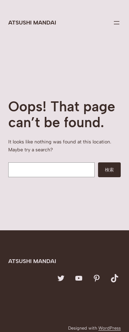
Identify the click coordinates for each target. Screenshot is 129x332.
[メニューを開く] (116, 23)
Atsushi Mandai (32, 22)
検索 (109, 169)
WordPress (109, 328)
